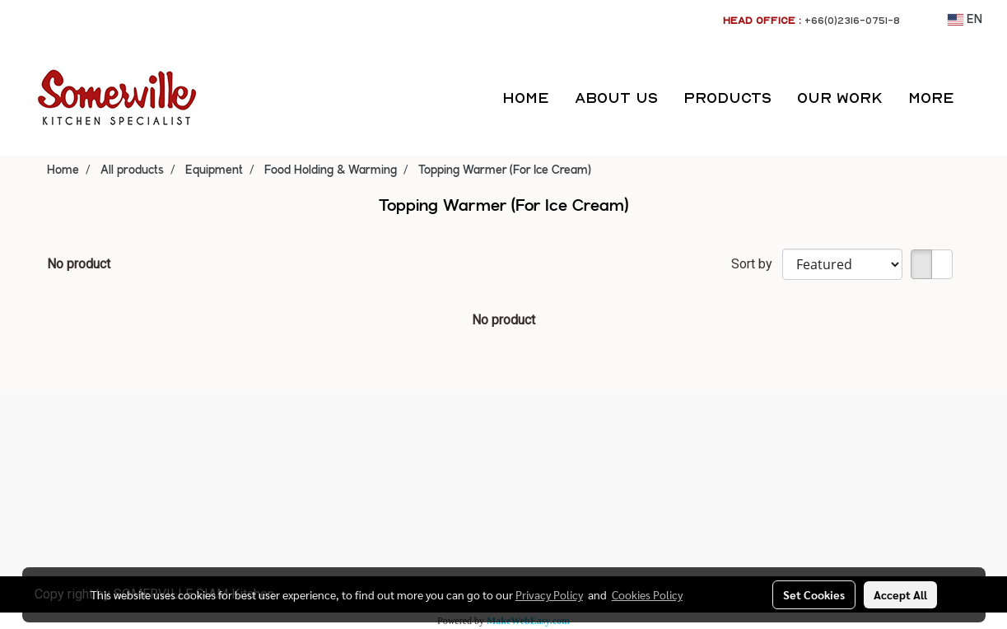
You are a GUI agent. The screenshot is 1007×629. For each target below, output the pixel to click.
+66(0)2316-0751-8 (852, 20)
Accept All (900, 594)
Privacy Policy (549, 594)
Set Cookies (814, 594)
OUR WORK (840, 97)
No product (78, 264)
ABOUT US (616, 97)
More (931, 97)
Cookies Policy (647, 594)
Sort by (756, 264)
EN (965, 20)
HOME (525, 97)
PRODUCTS (727, 97)
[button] (981, 98)
